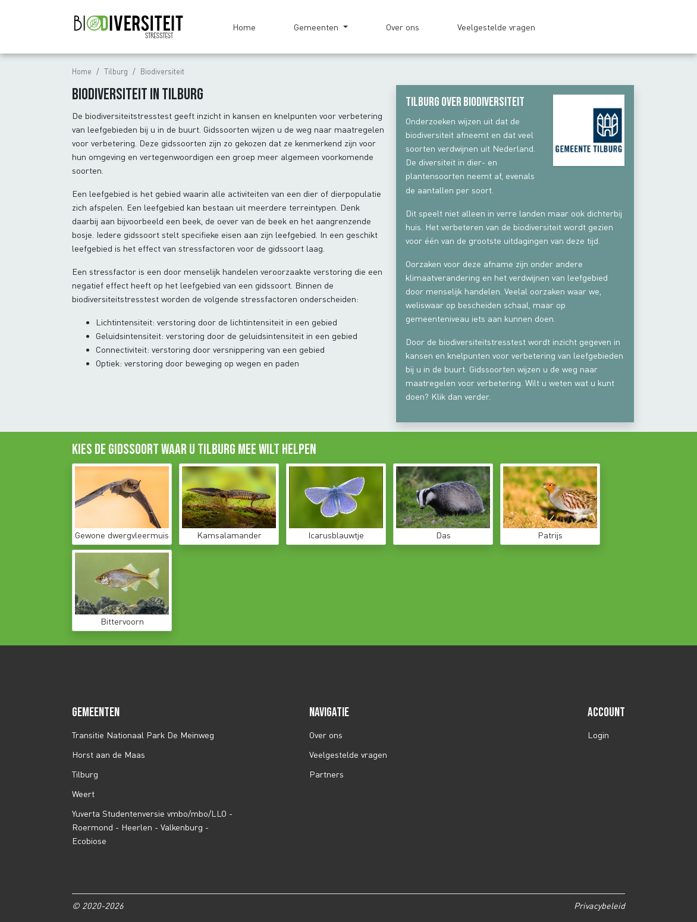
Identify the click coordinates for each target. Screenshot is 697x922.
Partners (326, 774)
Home (244, 27)
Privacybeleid (599, 906)
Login (598, 735)
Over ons (402, 27)
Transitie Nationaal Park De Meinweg (143, 735)
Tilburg (116, 71)
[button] (321, 27)
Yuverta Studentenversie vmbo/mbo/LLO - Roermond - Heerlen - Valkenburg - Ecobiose (152, 827)
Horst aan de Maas (108, 754)
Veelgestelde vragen (496, 27)
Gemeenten (317, 27)
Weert (83, 794)
